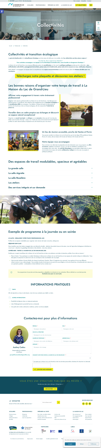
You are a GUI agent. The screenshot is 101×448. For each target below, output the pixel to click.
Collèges (11, 416)
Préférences (93, 444)
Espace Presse (88, 417)
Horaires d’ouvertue (42, 419)
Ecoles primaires (12, 414)
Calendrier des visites (42, 416)
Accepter (70, 444)
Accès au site (57, 414)
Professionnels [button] (40, 5)
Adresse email (66, 338)
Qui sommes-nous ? (77, 414)
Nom (63, 326)
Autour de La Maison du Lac (60, 419)
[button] (2, 11)
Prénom (35, 326)
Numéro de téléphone (38, 338)
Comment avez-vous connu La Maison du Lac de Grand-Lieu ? (49, 355)
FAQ (55, 417)
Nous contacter (88, 414)
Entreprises (24, 414)
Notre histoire (75, 417)
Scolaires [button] (30, 5)
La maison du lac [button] (66, 5)
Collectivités (24, 416)
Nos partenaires (88, 419)
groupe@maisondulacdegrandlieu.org (20, 355)
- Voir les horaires (26, 1)
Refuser (82, 444)
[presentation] (42, 365)
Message (35, 344)
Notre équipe (75, 419)
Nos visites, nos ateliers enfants (44, 414)
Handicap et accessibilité (59, 416)
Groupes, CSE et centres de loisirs (45, 417)
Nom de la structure (38, 332)
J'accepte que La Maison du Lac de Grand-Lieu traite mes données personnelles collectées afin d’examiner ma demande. (62, 361)
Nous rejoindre (88, 416)
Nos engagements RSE (77, 416)
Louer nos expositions (26, 417)
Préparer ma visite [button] (53, 5)
